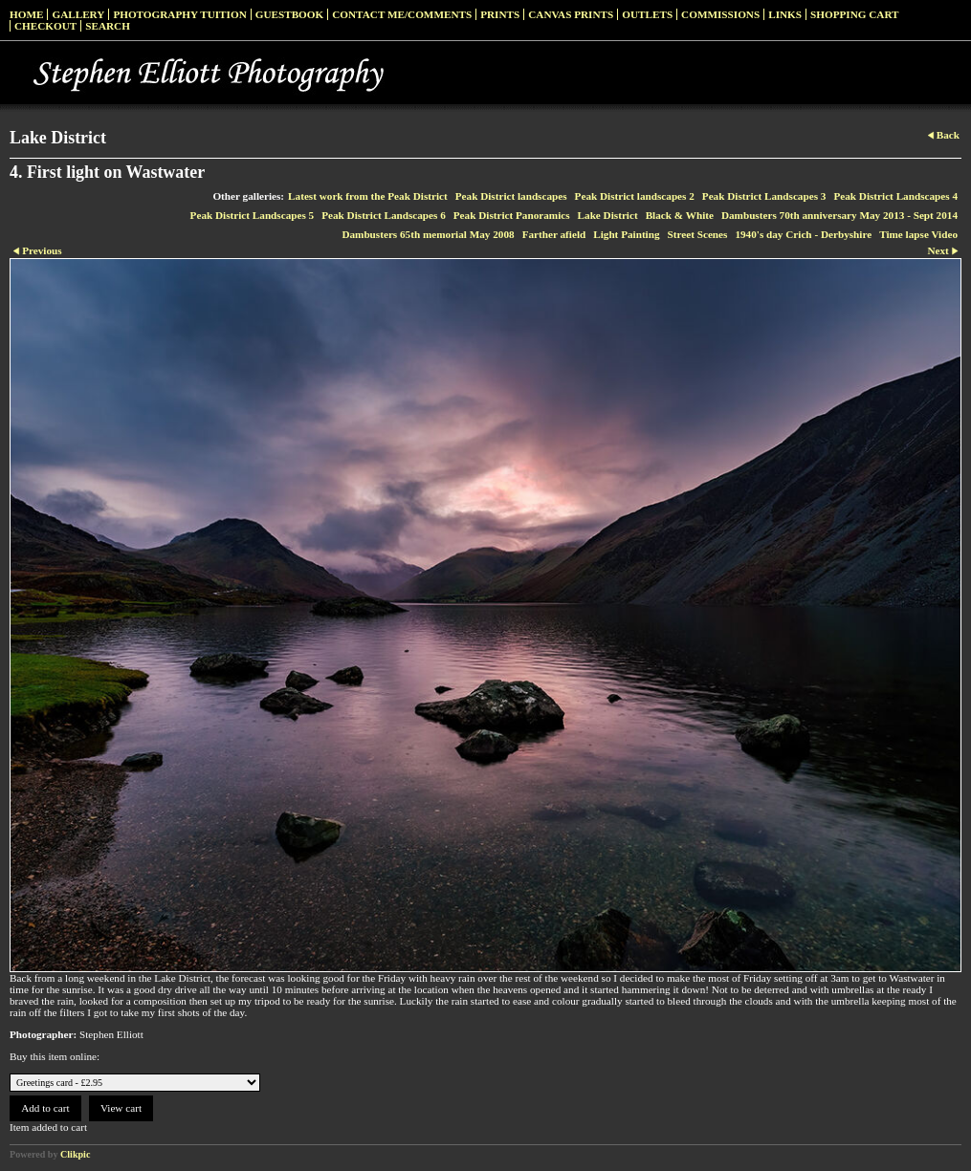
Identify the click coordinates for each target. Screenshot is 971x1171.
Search (107, 26)
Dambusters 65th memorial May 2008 (428, 234)
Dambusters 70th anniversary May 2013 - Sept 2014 (839, 215)
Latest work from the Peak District (368, 196)
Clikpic (75, 1154)
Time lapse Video (918, 234)
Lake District (608, 215)
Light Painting (626, 234)
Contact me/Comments (402, 14)
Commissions (720, 14)
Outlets (647, 14)
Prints (499, 14)
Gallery (78, 14)
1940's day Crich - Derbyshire (803, 234)
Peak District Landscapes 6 (383, 215)
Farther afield (554, 234)
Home (26, 14)
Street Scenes (698, 234)
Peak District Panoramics (511, 215)
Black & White (680, 215)
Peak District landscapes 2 (635, 196)
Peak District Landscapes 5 (252, 215)
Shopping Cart (854, 14)
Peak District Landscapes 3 (764, 196)
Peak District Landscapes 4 (895, 196)
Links (785, 14)
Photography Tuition (179, 14)
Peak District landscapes (511, 196)
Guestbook (289, 14)
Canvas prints (570, 14)
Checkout (45, 26)
